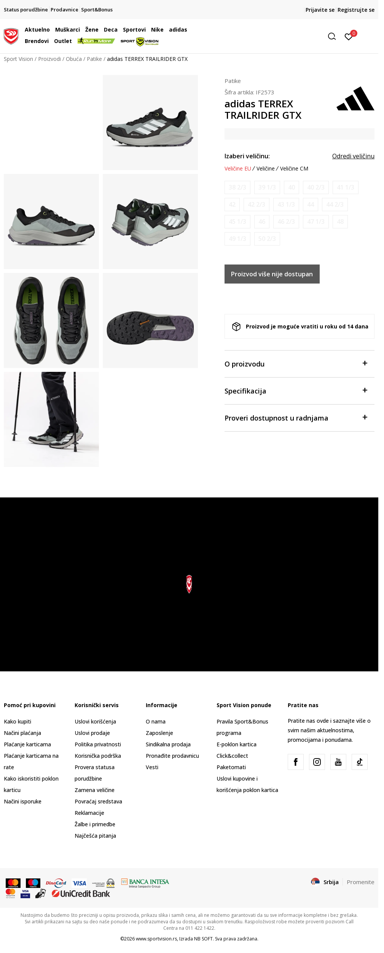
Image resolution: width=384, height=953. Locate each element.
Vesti (152, 767)
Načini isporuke (22, 801)
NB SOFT (203, 938)
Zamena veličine (95, 790)
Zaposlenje (159, 732)
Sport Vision (18, 58)
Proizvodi (49, 58)
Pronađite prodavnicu (172, 755)
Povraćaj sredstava (98, 801)
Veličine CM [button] (294, 169)
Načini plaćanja (22, 732)
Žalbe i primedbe (95, 824)
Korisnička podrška (98, 755)
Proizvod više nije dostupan (272, 274)
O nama (156, 721)
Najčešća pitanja (95, 835)
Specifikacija (296, 390)
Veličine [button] (266, 169)
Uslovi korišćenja (95, 721)
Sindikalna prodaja (168, 744)
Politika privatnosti (98, 744)
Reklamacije (89, 812)
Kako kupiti (17, 721)
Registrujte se (356, 9)
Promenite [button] (360, 882)
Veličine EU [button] (238, 169)
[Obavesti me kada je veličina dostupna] (237, 187)
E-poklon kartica (237, 744)
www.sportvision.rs (156, 938)
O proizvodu (296, 363)
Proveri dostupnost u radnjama (296, 417)
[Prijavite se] (349, 36)
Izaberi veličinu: (247, 156)
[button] (281, 36)
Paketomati (231, 767)
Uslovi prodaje (92, 732)
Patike (94, 58)
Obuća (74, 58)
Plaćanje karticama (27, 744)
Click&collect (232, 755)
